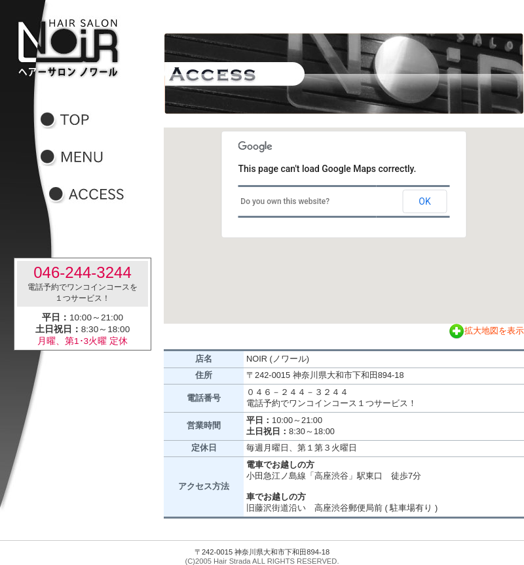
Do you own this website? (284, 201)
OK (424, 201)
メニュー (86, 157)
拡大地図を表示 (486, 330)
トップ (86, 120)
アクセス (94, 194)
